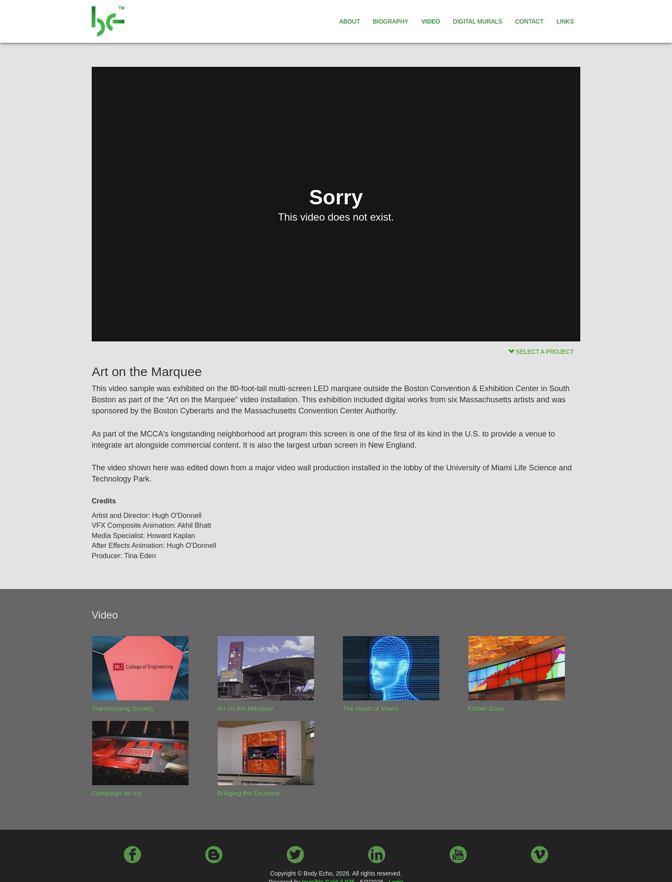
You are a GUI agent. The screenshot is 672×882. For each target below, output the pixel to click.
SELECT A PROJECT (541, 351)
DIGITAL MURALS (477, 21)
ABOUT (349, 21)
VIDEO (430, 21)
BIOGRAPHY (390, 21)
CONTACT (529, 21)
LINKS (565, 21)
